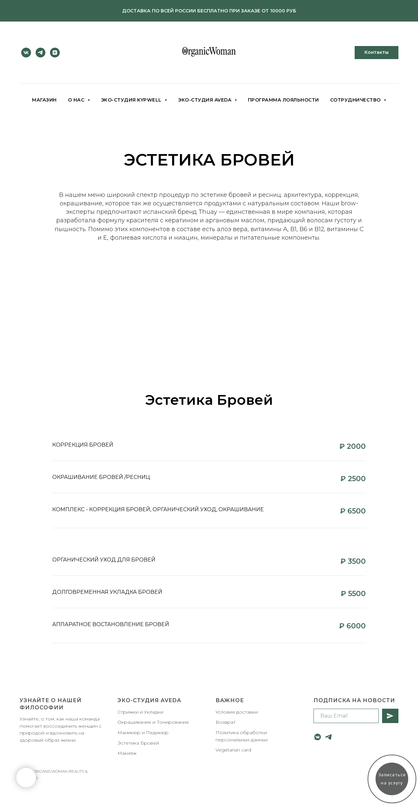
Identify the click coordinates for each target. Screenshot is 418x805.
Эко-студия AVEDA (149, 700)
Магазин (44, 100)
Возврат (225, 722)
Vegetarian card (233, 750)
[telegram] (40, 52)
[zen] (55, 52)
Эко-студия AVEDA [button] (205, 100)
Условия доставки (237, 712)
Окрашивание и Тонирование (153, 722)
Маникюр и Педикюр (143, 732)
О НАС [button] (77, 100)
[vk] (26, 52)
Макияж (127, 753)
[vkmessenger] (318, 737)
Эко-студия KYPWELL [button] (132, 100)
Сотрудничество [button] (356, 100)
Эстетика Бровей (138, 743)
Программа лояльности (283, 100)
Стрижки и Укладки (140, 712)
